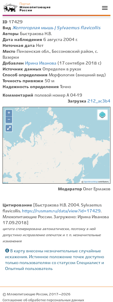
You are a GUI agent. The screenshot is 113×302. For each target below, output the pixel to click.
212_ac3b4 (98, 101)
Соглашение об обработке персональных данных (43, 300)
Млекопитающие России (34, 9)
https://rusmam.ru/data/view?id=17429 (61, 211)
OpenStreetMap (91, 182)
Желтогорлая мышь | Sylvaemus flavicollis (56, 28)
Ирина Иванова (40, 63)
